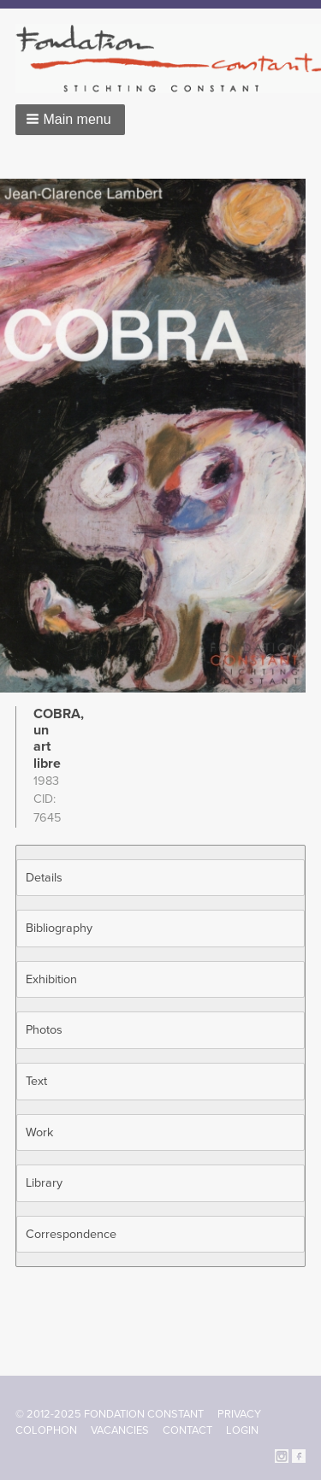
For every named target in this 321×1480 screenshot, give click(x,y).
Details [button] (44, 877)
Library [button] (44, 1183)
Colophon (46, 1430)
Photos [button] (44, 1030)
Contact (187, 1430)
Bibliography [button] (59, 928)
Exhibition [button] (51, 979)
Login (242, 1430)
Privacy (239, 1414)
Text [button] (36, 1081)
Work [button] (39, 1132)
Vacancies (120, 1430)
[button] (70, 119)
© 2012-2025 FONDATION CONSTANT (109, 1414)
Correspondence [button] (71, 1234)
